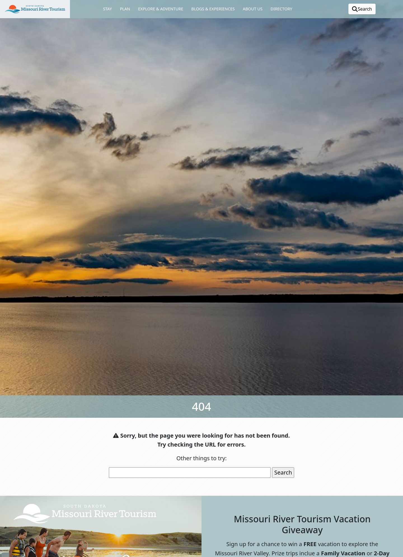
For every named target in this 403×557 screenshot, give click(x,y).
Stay (107, 8)
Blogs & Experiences (213, 8)
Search (362, 9)
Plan (125, 8)
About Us (252, 8)
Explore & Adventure (160, 8)
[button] (35, 9)
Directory (281, 8)
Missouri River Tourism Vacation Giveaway (302, 524)
